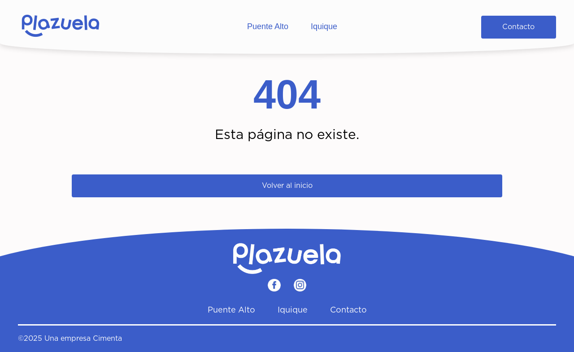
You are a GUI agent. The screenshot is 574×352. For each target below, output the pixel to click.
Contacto (518, 26)
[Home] (60, 27)
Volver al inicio (287, 185)
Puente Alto (267, 26)
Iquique (324, 26)
